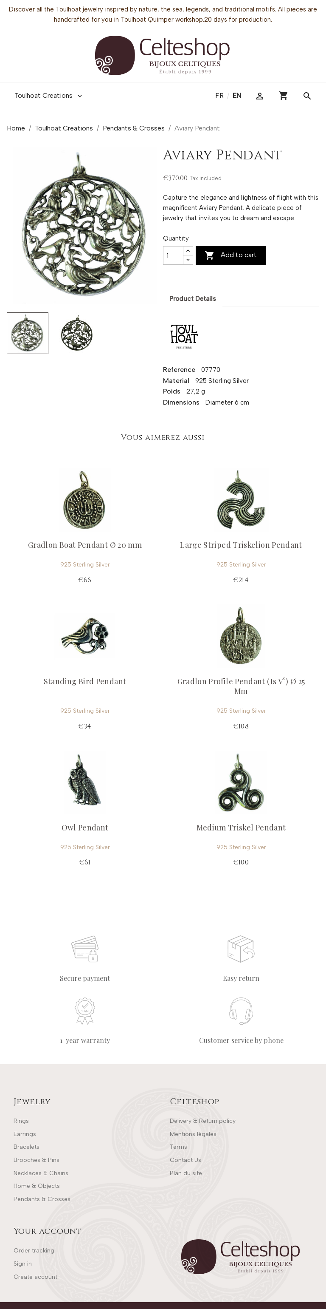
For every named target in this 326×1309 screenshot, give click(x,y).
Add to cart (231, 255)
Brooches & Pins (36, 1160)
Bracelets (26, 1146)
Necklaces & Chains (41, 1173)
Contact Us (185, 1160)
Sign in (23, 1263)
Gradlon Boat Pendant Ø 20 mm (85, 545)
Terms (178, 1146)
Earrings (25, 1134)
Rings (21, 1121)
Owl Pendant (85, 827)
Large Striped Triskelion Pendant (241, 545)
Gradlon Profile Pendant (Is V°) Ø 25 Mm (241, 686)
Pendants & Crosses (42, 1199)
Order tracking (34, 1250)
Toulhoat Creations (49, 95)
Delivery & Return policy (203, 1121)
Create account (35, 1277)
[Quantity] (173, 255)
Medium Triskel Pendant (241, 827)
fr (220, 95)
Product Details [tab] (192, 299)
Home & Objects (37, 1186)
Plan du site (186, 1173)
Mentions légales (193, 1134)
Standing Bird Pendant (85, 681)
